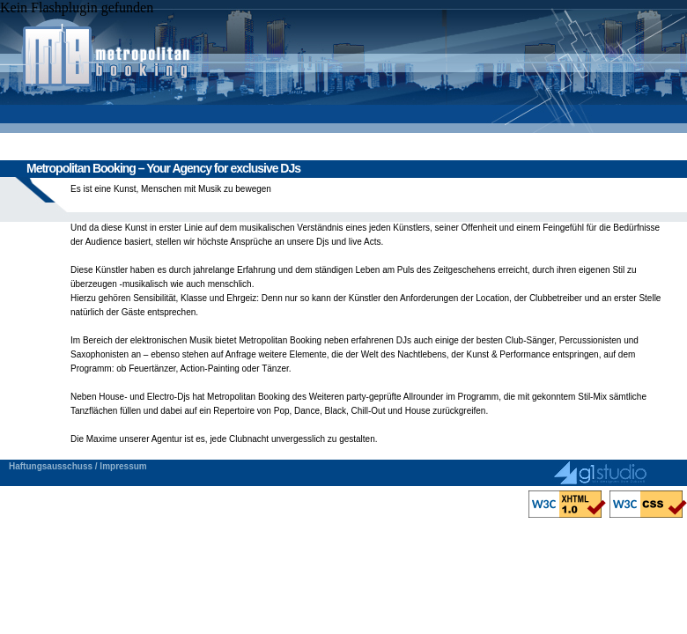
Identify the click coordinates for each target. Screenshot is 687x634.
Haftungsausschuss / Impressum (78, 466)
